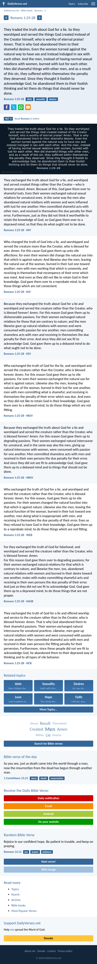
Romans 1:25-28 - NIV (17, 230)
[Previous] (6, 17)
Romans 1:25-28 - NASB (18, 601)
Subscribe (83, 3)
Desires (56, 735)
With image (48, 869)
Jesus (33, 778)
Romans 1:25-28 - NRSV (18, 477)
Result (45, 723)
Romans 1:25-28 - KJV (17, 292)
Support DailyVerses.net (22, 923)
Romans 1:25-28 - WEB (18, 535)
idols (29, 99)
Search (15, 894)
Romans (38, 10)
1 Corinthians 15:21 (16, 778)
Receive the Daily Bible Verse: (26, 790)
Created (36, 729)
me (12, 929)
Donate (48, 938)
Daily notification (48, 798)
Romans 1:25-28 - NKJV (18, 415)
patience (47, 852)
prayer (35, 852)
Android (48, 814)
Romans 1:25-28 (14, 99)
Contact (51, 951)
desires (52, 99)
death (43, 778)
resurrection (57, 778)
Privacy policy (65, 951)
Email (48, 806)
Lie (48, 735)
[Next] (39, 17)
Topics (71, 3)
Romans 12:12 (13, 852)
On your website (48, 822)
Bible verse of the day (20, 756)
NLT (8, 118)
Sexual (34, 723)
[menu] (93, 5)
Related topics (14, 675)
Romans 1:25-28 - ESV (17, 354)
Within (40, 735)
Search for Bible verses (48, 743)
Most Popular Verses (24, 911)
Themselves (59, 723)
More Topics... (48, 709)
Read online (27, 118)
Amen (62, 729)
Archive (15, 900)
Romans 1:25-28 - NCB (18, 663)
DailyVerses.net (11, 10)
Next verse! (48, 861)
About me (30, 951)
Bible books (27, 10)
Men (50, 729)
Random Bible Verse (19, 835)
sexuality (40, 99)
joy (26, 852)
